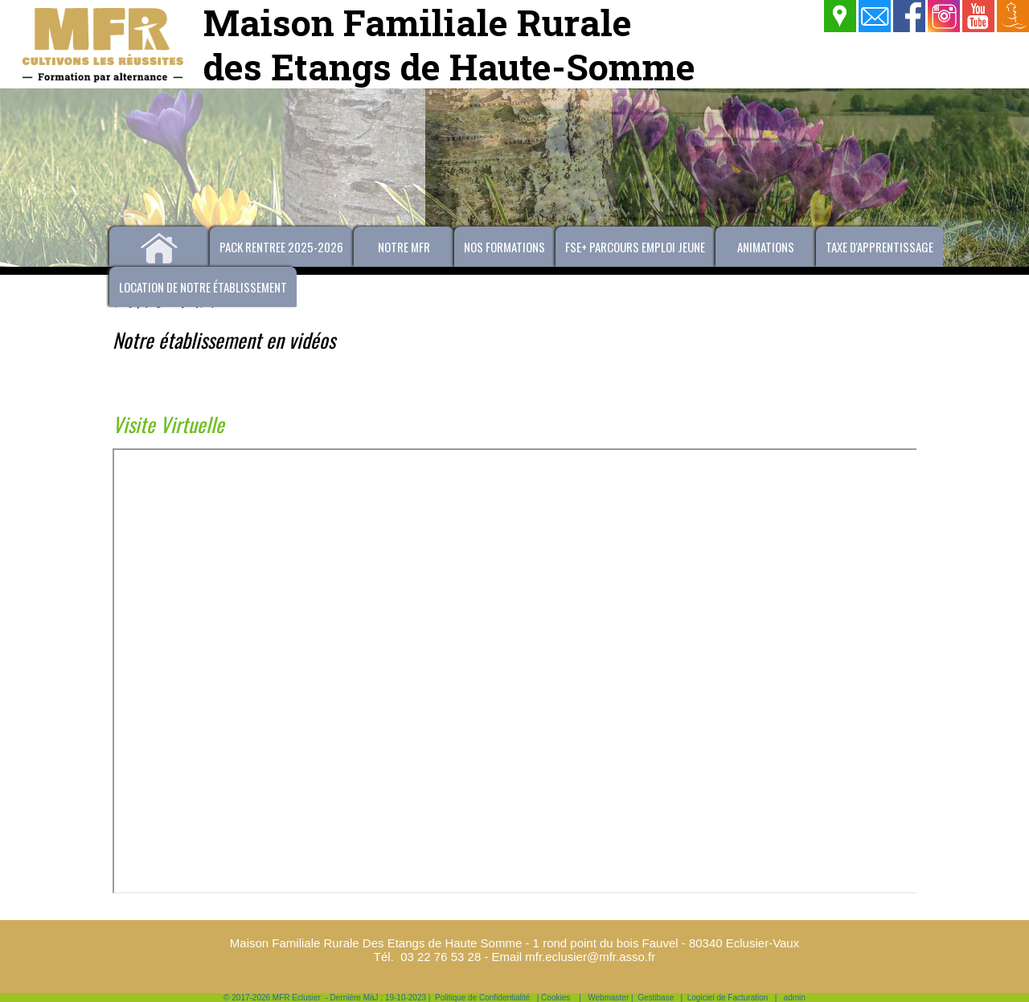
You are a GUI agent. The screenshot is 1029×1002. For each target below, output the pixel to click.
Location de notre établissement (203, 287)
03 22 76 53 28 (440, 956)
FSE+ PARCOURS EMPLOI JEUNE (635, 247)
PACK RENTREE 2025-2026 (281, 247)
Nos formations (504, 247)
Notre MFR (404, 247)
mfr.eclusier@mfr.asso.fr (590, 956)
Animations (765, 247)
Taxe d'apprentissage (879, 247)
